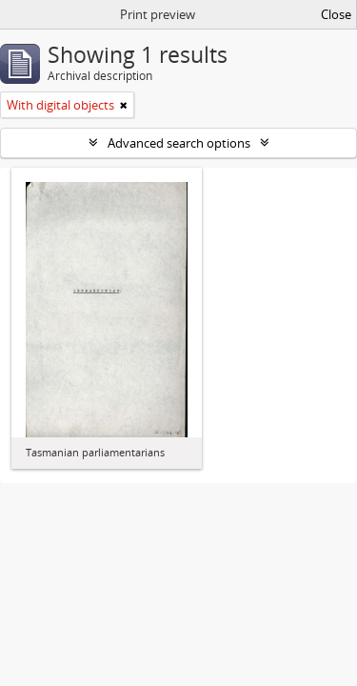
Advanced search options (179, 142)
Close (336, 14)
